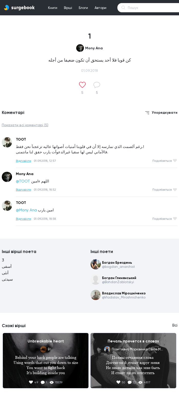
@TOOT (23, 181)
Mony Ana (94, 48)
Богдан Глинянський (119, 278)
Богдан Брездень (117, 263)
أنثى (5, 272)
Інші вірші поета (19, 251)
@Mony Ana (26, 210)
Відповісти (23, 161)
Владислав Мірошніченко (124, 293)
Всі (174, 325)
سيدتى (7, 279)
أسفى (7, 266)
